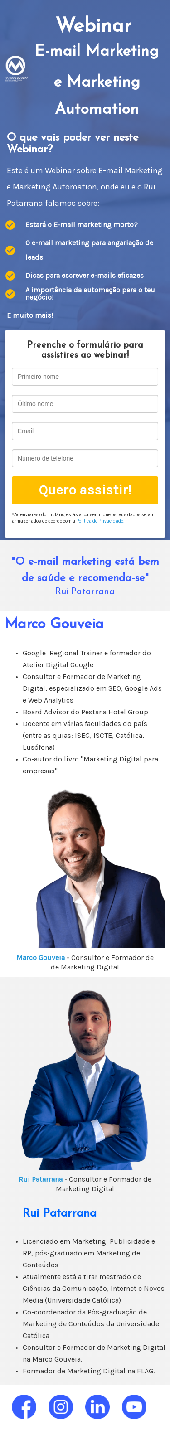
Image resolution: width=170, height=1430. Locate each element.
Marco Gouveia (41, 957)
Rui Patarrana (41, 1179)
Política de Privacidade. (100, 521)
